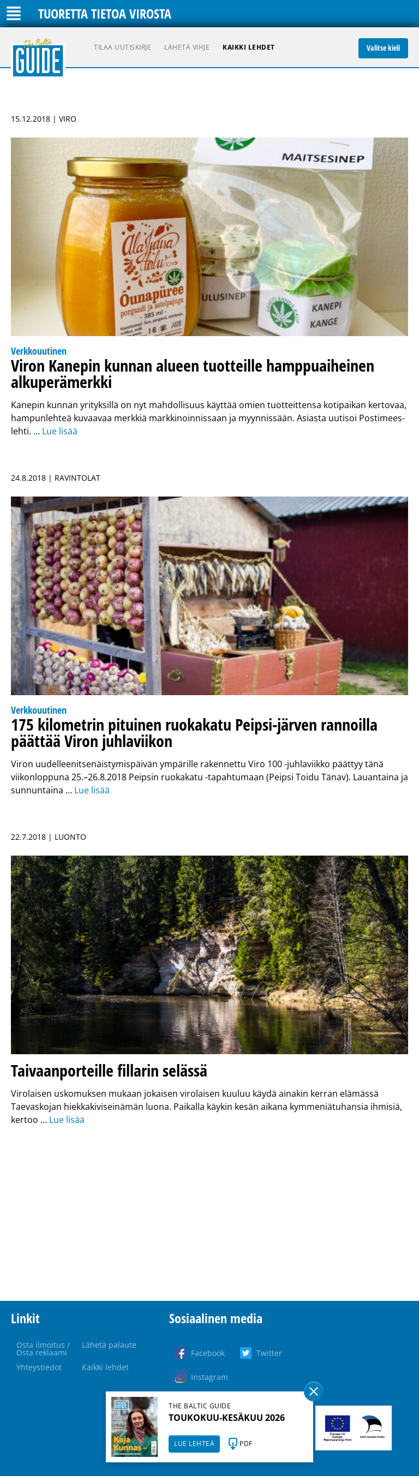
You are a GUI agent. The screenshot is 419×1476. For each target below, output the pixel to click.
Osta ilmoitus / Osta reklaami (43, 1349)
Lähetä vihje (187, 47)
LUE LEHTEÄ (194, 1443)
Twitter (269, 1353)
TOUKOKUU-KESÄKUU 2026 (227, 1418)
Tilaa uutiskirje (122, 47)
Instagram (209, 1377)
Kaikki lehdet (249, 47)
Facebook (208, 1353)
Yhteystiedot (39, 1367)
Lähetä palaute (109, 1345)
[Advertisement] (209, 1213)
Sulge (314, 1391)
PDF (246, 1443)
